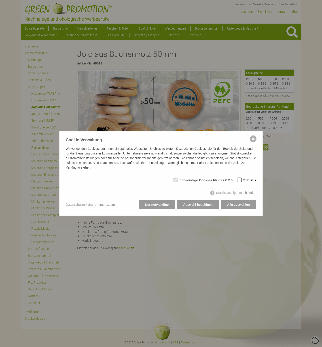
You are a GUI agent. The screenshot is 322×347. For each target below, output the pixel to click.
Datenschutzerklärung (81, 204)
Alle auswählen (238, 204)
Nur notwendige (157, 204)
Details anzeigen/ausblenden (236, 193)
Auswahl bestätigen (197, 204)
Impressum (107, 204)
